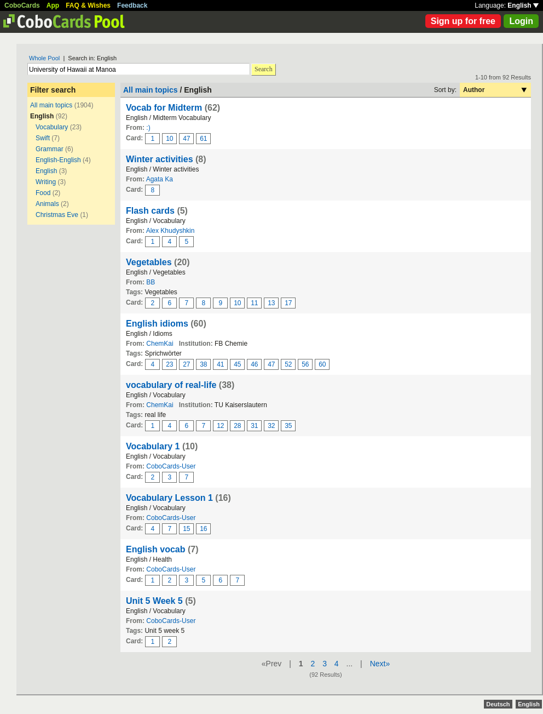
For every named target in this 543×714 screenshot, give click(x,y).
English (523, 5)
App (53, 5)
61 (203, 138)
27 (186, 364)
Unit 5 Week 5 (154, 601)
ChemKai (159, 343)
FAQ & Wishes (88, 5)
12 (220, 426)
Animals (47, 204)
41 (220, 364)
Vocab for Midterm (164, 107)
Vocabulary (52, 127)
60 (322, 364)
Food (43, 193)
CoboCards (22, 5)
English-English (58, 160)
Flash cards (150, 210)
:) (148, 128)
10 (169, 138)
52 (288, 364)
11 (254, 303)
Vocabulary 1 (153, 446)
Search (264, 69)
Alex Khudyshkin (170, 231)
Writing (46, 182)
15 (186, 529)
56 (305, 364)
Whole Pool (44, 58)
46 (254, 364)
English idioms (157, 323)
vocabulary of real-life (171, 385)
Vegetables (150, 262)
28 (237, 426)
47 (186, 138)
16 (203, 529)
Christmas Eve (57, 215)
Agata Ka (159, 179)
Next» (380, 663)
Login (521, 21)
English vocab (155, 549)
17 (288, 303)
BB (150, 282)
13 (271, 303)
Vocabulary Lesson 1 (169, 497)
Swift (43, 138)
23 (169, 364)
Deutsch (498, 704)
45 (237, 364)
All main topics (51, 105)
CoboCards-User (170, 466)
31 (254, 426)
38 (203, 364)
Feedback (132, 5)
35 (288, 426)
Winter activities (159, 159)
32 (271, 426)
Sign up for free (463, 21)
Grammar (49, 149)
